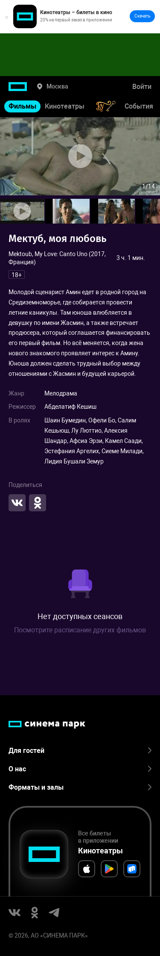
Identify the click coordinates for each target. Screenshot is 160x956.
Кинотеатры (64, 106)
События (139, 106)
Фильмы (22, 106)
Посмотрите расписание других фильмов (80, 630)
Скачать (142, 16)
